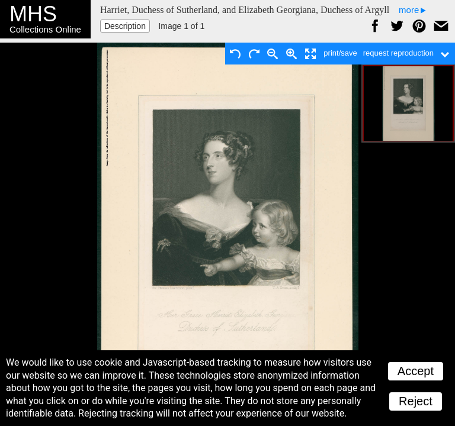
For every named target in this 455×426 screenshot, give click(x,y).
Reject (415, 401)
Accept (416, 370)
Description (125, 26)
